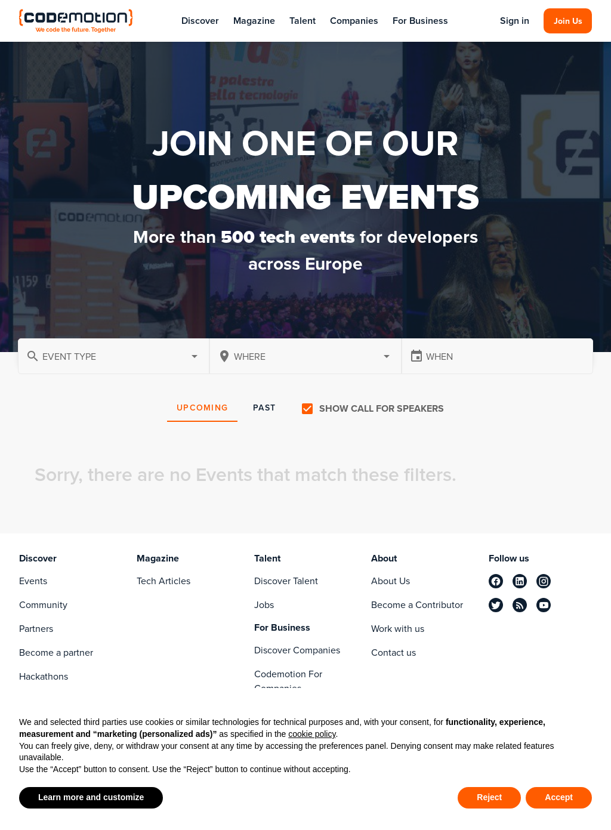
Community (43, 605)
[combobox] (305, 356)
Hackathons (43, 676)
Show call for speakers (381, 409)
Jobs (264, 605)
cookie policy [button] (311, 734)
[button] (113, 356)
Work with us (397, 628)
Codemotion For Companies (288, 681)
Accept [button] (559, 797)
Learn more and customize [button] (91, 797)
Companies (354, 20)
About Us (390, 581)
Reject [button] (489, 797)
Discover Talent (286, 581)
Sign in (514, 21)
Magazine (254, 20)
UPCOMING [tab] (202, 408)
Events (33, 581)
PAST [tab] (264, 408)
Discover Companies (297, 650)
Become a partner (56, 652)
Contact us (393, 652)
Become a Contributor (417, 605)
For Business (420, 20)
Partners (36, 628)
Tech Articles (163, 581)
